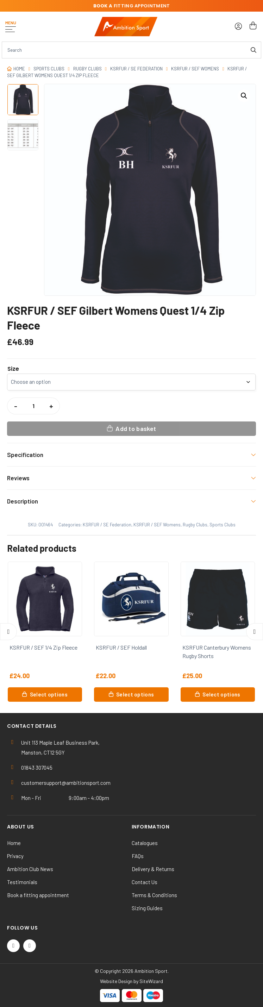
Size (13, 369)
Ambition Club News (30, 869)
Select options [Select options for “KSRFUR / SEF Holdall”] (135, 694)
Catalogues (145, 843)
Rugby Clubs (87, 68)
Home (19, 68)
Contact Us (144, 882)
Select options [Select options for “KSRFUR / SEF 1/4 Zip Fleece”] (49, 694)
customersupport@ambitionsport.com (66, 783)
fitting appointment (131, 5)
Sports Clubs (48, 68)
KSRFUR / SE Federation (136, 68)
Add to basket (135, 428)
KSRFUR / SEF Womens (195, 68)
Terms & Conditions (154, 895)
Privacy (15, 856)
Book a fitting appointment (38, 895)
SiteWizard (151, 981)
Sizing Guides (147, 908)
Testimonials (22, 882)
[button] (244, 95)
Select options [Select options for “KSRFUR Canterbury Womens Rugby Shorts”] (221, 694)
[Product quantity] (33, 406)
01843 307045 (36, 767)
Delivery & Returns (153, 869)
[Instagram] (29, 945)
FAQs (138, 856)
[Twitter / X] (13, 945)
